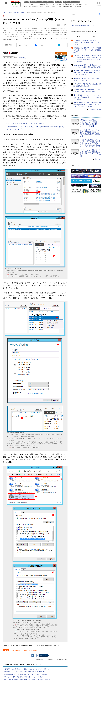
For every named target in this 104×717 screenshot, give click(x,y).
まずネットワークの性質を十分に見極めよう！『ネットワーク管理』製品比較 (27, 679)
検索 (99, 14)
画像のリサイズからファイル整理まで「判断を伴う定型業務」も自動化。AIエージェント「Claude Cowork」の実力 (87, 105)
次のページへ (43, 655)
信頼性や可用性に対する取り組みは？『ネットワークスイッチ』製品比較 (25, 674)
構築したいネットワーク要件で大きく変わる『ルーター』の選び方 (23, 677)
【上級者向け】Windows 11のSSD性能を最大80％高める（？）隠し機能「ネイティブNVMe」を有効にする (87, 73)
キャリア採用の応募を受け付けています (84, 25)
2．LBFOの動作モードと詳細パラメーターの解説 (23, 650)
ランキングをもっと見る (94, 109)
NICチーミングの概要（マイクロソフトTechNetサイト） (26, 123)
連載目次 (22, 58)
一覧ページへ (97, 159)
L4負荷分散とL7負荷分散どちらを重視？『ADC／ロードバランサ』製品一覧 (26, 669)
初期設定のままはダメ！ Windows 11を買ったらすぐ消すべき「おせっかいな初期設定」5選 (87, 50)
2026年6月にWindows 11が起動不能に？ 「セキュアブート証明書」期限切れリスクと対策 (87, 42)
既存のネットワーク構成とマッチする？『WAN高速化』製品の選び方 (24, 671)
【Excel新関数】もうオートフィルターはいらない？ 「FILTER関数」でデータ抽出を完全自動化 (87, 97)
